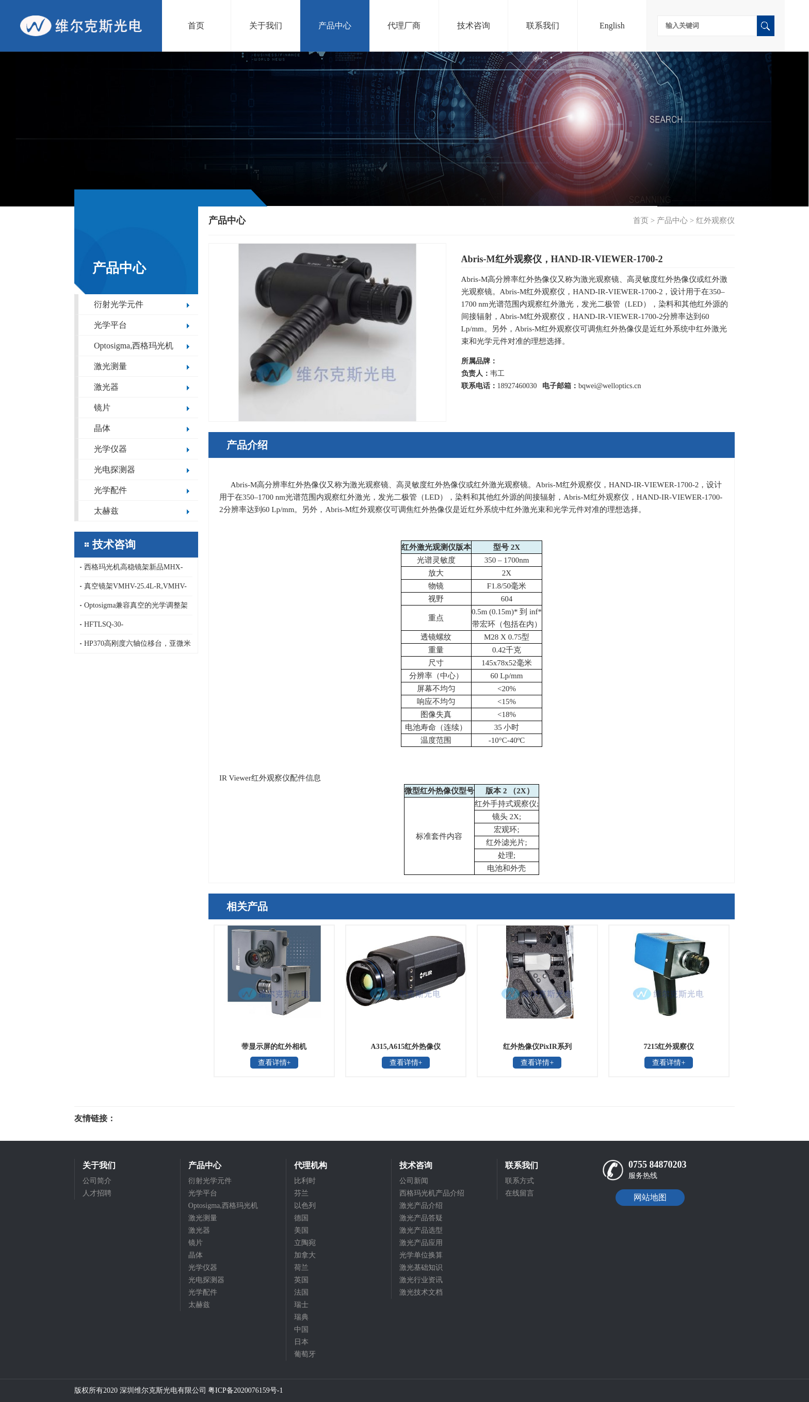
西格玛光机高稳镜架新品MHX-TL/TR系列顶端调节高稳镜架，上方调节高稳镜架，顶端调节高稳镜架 (134, 570)
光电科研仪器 (146, 1118)
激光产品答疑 (421, 1218)
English (612, 25)
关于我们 (265, 25)
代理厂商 (403, 25)
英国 (301, 1280)
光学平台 (110, 325)
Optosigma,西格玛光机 (133, 345)
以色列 (305, 1205)
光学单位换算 (421, 1255)
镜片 (102, 407)
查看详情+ (274, 1062)
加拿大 (305, 1255)
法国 (301, 1292)
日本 (301, 1342)
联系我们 (542, 25)
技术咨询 (473, 25)
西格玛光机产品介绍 (431, 1193)
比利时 (305, 1181)
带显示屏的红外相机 (273, 1046)
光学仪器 (110, 448)
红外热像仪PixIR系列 (537, 1046)
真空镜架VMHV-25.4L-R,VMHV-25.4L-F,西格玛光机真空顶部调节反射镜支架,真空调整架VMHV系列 (135, 589)
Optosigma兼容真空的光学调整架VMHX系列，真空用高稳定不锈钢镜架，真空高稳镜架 (134, 608)
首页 (196, 25)
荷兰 (301, 1267)
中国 (301, 1329)
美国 (301, 1230)
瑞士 (301, 1305)
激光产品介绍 (421, 1205)
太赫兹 (106, 510)
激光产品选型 (421, 1230)
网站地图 (650, 1197)
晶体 (102, 428)
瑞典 (301, 1317)
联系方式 (519, 1181)
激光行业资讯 (421, 1280)
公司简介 (97, 1181)
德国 (301, 1218)
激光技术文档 (421, 1292)
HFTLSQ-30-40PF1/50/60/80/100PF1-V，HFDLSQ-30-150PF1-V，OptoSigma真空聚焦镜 (135, 627)
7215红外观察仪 (668, 1046)
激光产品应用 (421, 1243)
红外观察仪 (715, 220)
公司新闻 (413, 1181)
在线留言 (519, 1193)
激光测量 (110, 366)
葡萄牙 (305, 1354)
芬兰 (301, 1193)
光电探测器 (114, 469)
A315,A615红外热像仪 (406, 1046)
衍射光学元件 (118, 304)
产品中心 (334, 25)
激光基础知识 (421, 1267)
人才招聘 (97, 1193)
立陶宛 (305, 1243)
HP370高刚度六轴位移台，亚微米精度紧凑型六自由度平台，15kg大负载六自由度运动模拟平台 (135, 646)
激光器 (106, 387)
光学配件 (110, 490)
